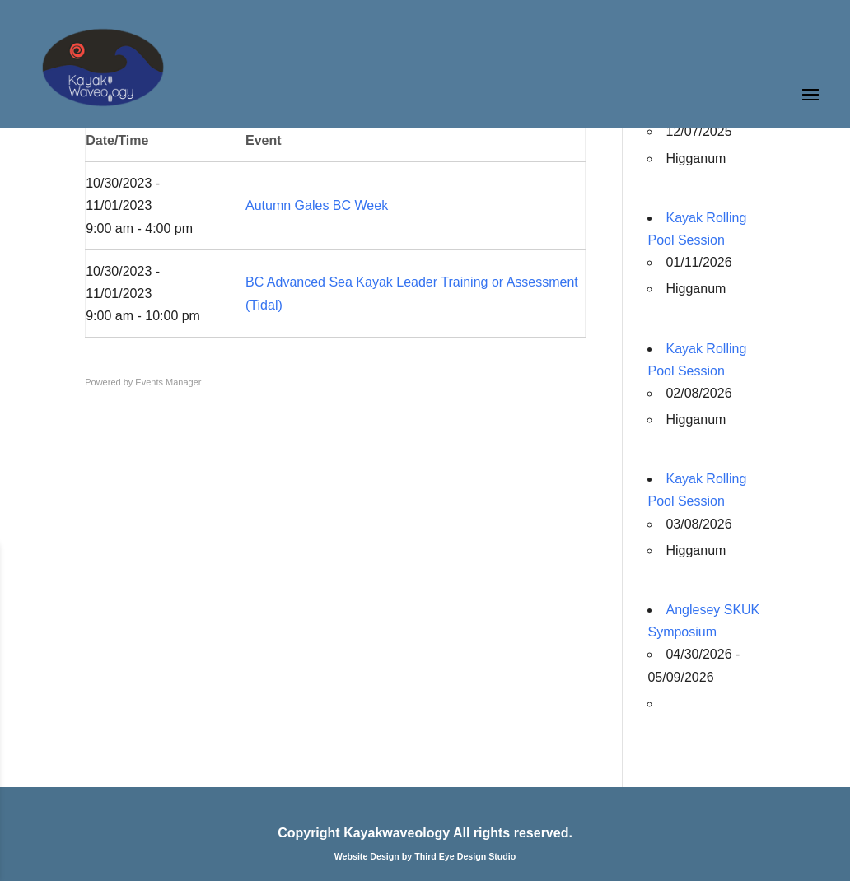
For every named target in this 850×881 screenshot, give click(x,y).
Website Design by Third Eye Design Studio (425, 856)
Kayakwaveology (396, 833)
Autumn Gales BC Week (316, 205)
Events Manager (168, 382)
